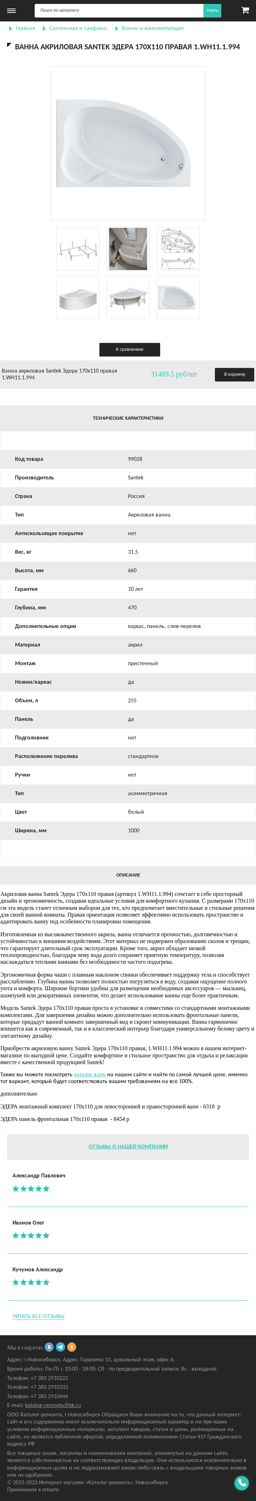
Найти (212, 10)
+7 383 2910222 (49, 1378)
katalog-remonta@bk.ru (53, 1405)
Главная (25, 28)
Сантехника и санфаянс (78, 28)
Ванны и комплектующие (153, 28)
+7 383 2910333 (49, 1387)
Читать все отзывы (38, 1317)
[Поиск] (128, 11)
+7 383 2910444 (49, 1397)
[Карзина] (245, 11)
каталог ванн (90, 1075)
